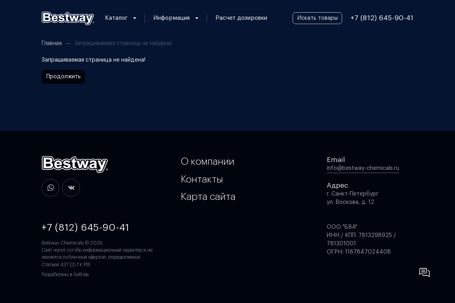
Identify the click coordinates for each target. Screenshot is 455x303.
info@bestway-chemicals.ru (363, 168)
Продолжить (63, 76)
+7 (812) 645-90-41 (381, 18)
